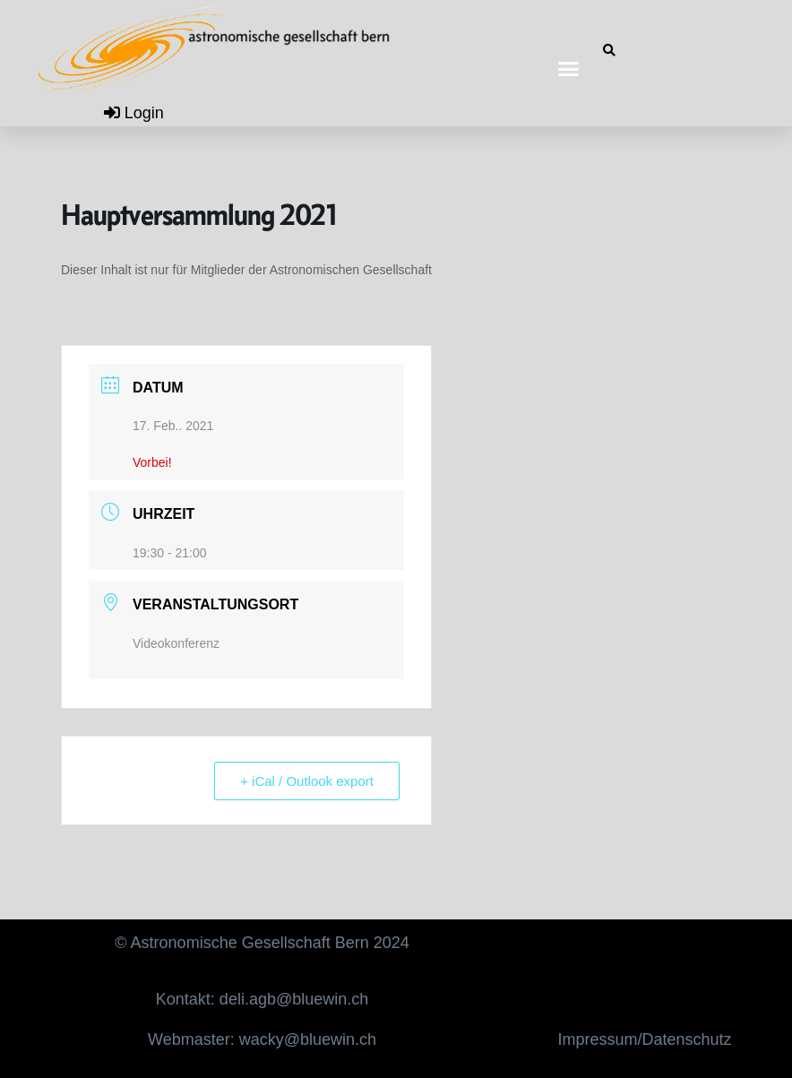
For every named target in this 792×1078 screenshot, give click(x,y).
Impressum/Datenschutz (645, 1039)
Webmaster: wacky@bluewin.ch (262, 1039)
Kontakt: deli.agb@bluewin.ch (262, 999)
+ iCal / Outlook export (307, 781)
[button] (569, 68)
